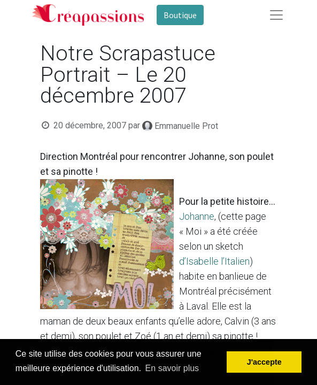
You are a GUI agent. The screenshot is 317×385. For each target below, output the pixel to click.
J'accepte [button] (264, 362)
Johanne (196, 216)
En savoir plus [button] (172, 368)
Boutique (180, 15)
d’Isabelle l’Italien (214, 261)
